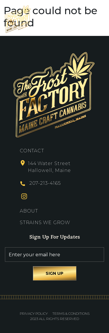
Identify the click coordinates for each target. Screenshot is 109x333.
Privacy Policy (34, 313)
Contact (32, 150)
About (29, 211)
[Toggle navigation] (100, 19)
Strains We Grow (45, 222)
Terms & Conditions (71, 313)
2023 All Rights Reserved (54, 318)
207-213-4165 (45, 183)
